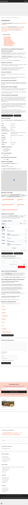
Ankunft (24, 223)
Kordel (3, 322)
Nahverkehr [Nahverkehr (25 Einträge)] (17, 434)
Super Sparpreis (4, 461)
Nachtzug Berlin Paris (5, 477)
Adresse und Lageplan (14, 27)
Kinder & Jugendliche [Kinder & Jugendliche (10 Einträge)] (10, 434)
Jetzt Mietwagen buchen (18, 253)
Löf (2, 325)
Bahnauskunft (3, 17)
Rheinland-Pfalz (23, 23)
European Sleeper (5, 481)
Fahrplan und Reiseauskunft (9, 42)
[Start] (7, 262)
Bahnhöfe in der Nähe (8, 40)
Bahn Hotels (4, 491)
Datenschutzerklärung (18, 495)
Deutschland (12, 17)
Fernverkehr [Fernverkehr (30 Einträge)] (15, 433)
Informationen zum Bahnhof (6, 27)
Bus (8, 227)
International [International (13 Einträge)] (4, 434)
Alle (3, 227)
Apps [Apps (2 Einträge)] (2, 433)
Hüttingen (4, 309)
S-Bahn (6, 227)
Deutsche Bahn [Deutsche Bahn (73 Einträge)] (7, 433)
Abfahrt (21, 223)
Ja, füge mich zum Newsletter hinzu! (7, 360)
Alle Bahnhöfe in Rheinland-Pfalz (7, 335)
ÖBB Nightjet (4, 482)
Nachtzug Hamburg (5, 478)
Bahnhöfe (8, 17)
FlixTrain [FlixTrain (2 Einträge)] (19, 433)
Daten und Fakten (7, 38)
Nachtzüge (4, 472)
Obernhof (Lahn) (5, 315)
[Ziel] (20, 262)
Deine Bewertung (4, 352)
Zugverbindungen (5, 490)
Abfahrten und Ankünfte (8, 41)
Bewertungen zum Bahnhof (9, 45)
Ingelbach (3, 319)
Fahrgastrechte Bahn (5, 469)
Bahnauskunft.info (4, 1)
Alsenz (3, 306)
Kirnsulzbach (4, 328)
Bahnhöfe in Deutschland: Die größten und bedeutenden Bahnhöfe (13, 466)
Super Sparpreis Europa (6, 460)
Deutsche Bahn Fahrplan (6, 468)
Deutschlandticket (5, 456)
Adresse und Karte (7, 39)
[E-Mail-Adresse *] (14, 389)
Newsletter (8, 495)
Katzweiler (4, 312)
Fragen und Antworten (8, 44)
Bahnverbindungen (5, 489)
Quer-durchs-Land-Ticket (6, 458)
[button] (14, 180)
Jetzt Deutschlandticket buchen (7, 115)
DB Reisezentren (5, 470)
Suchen (21, 266)
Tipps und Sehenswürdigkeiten (9, 43)
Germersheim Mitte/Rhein (6, 332)
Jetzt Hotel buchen (17, 115)
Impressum (12, 495)
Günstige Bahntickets (5, 457)
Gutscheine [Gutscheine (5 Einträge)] (21, 433)
